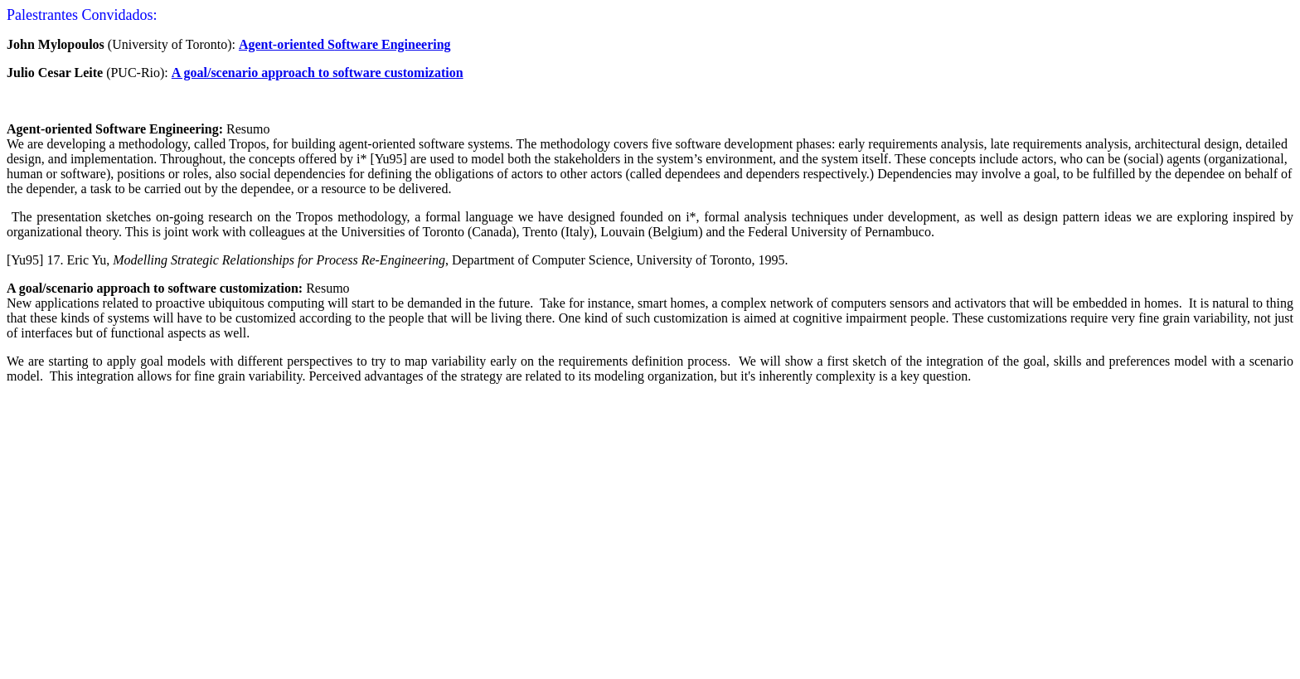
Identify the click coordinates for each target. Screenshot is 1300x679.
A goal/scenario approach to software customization (317, 72)
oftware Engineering (393, 44)
